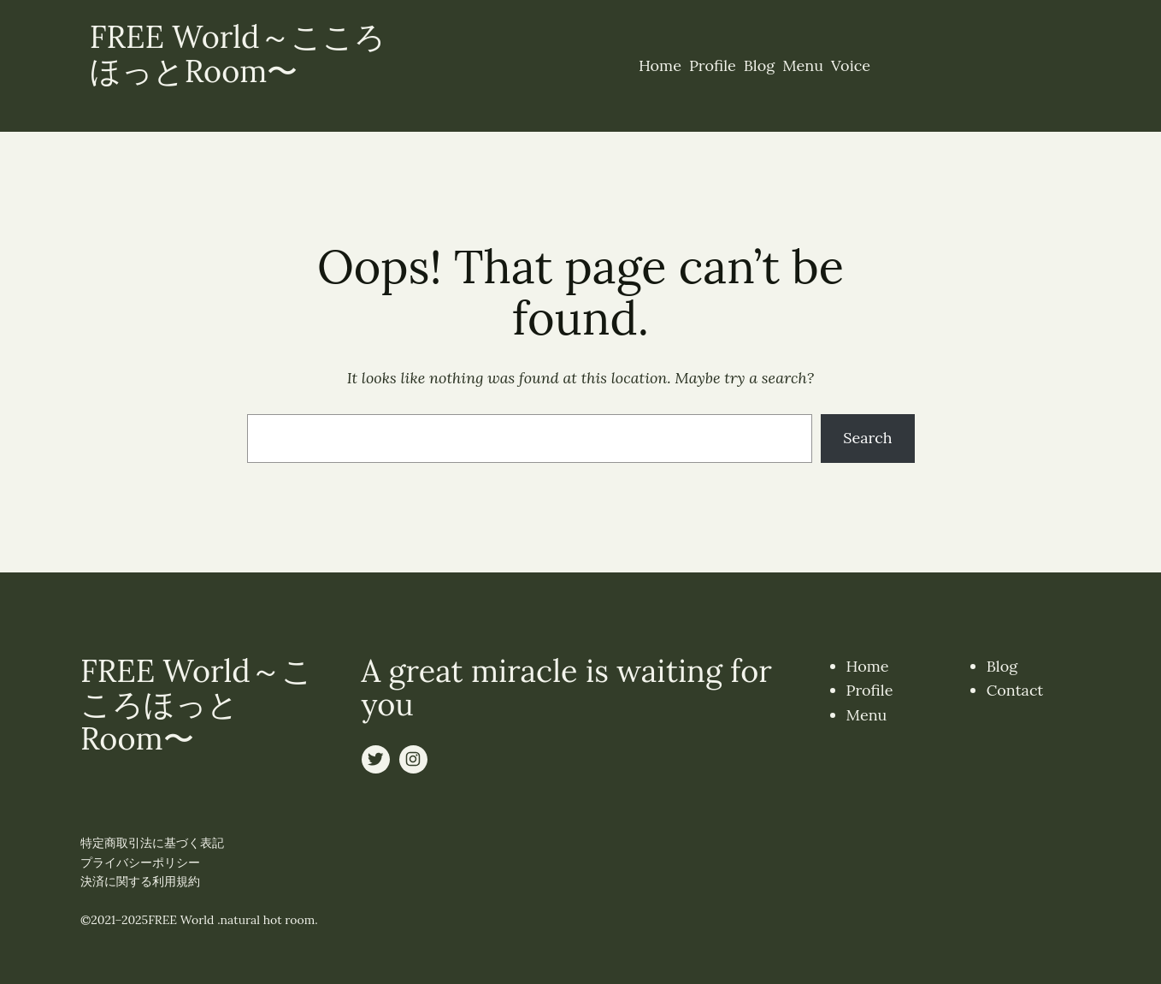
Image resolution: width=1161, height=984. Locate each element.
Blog (1002, 666)
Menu (866, 715)
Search (867, 438)
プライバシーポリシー (140, 862)
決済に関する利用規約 (140, 881)
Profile (869, 690)
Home (867, 666)
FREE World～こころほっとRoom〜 (238, 54)
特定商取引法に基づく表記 (152, 843)
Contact (1015, 690)
